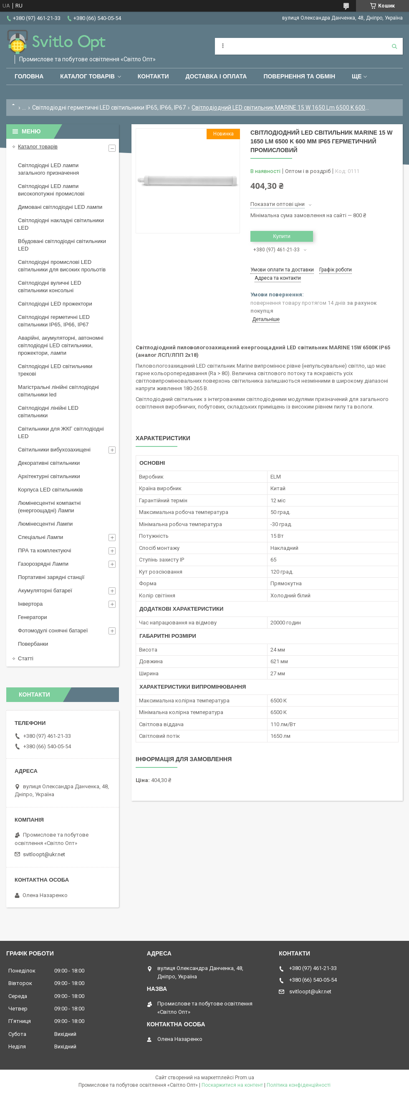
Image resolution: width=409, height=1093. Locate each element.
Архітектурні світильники (49, 476)
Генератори (32, 617)
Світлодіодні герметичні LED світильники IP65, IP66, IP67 (109, 107)
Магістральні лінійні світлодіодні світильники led (58, 391)
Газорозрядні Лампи (43, 564)
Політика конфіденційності (299, 1085)
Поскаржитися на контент (232, 1085)
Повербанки (33, 644)
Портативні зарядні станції (51, 577)
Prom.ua (244, 1077)
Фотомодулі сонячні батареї (53, 630)
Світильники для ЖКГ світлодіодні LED (61, 432)
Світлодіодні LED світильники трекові (55, 370)
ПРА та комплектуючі (44, 550)
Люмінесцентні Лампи (45, 524)
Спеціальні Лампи (40, 537)
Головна (29, 76)
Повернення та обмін (299, 76)
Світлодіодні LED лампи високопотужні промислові (51, 190)
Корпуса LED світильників (50, 489)
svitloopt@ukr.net (44, 854)
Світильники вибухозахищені (54, 449)
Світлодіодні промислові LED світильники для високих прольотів (62, 266)
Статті (25, 658)
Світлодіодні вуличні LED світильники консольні (49, 286)
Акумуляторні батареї (45, 590)
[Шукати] (394, 46)
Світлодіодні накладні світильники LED (61, 224)
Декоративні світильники (49, 463)
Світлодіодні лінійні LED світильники (48, 412)
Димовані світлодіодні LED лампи (60, 207)
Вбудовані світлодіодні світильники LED (62, 245)
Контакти (153, 76)
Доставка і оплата (216, 76)
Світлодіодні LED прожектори (55, 304)
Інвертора (30, 604)
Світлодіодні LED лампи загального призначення (48, 169)
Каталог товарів (87, 76)
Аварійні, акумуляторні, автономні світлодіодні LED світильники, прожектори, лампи (61, 345)
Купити (281, 236)
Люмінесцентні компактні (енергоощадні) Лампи (49, 507)
